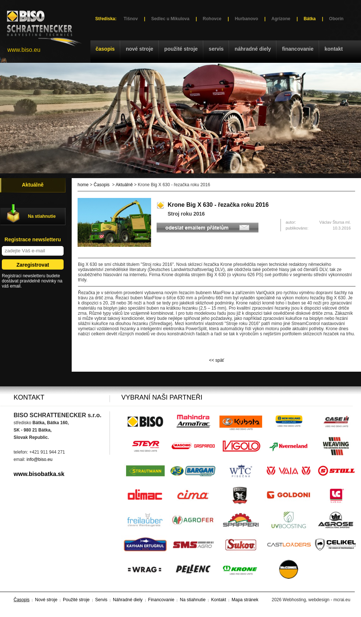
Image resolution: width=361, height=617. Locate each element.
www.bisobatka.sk (39, 474)
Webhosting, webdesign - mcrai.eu (316, 599)
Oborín (336, 18)
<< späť (216, 360)
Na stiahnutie (42, 216)
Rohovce (212, 18)
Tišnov (130, 18)
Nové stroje (139, 49)
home (83, 184)
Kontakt (334, 49)
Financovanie (298, 49)
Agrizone (280, 18)
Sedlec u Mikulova (170, 18)
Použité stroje (181, 49)
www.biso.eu (23, 50)
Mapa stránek (245, 599)
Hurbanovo (246, 18)
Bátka (310, 18)
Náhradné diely (253, 49)
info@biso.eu (39, 459)
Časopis (105, 49)
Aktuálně (124, 184)
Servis (216, 49)
